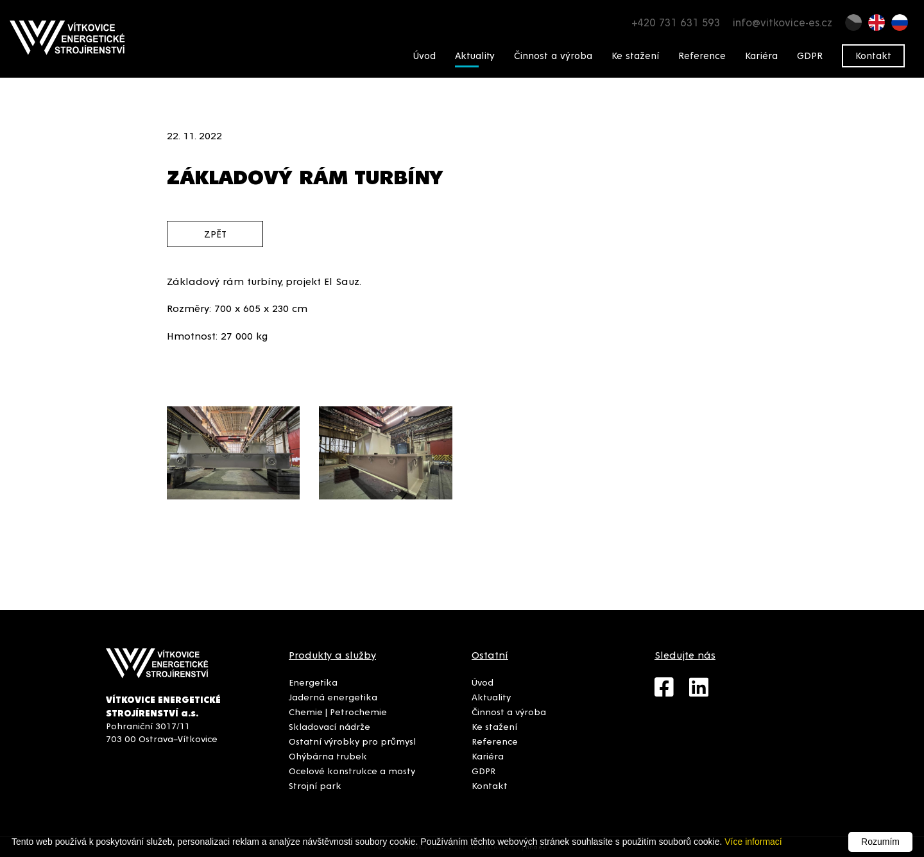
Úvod (424, 55)
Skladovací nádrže (329, 726)
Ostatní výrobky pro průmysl (352, 741)
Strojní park (315, 785)
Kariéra (761, 55)
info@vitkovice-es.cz (782, 21)
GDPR (810, 55)
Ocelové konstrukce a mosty (352, 770)
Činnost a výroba (553, 55)
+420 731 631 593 (675, 21)
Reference (702, 55)
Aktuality (475, 55)
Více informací (753, 841)
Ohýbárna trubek (328, 755)
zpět (215, 233)
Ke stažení (635, 55)
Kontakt (873, 55)
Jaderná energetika (333, 696)
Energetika (313, 682)
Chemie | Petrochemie (338, 711)
